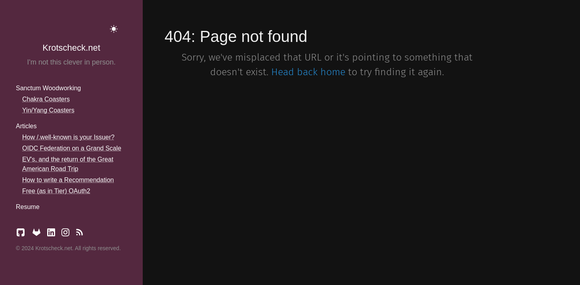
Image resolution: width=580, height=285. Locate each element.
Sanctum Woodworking (48, 88)
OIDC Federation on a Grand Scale (71, 148)
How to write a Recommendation (68, 180)
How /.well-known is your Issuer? (68, 137)
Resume (28, 206)
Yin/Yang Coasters (48, 110)
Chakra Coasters (46, 99)
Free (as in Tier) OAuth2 (56, 191)
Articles (26, 126)
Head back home (308, 72)
